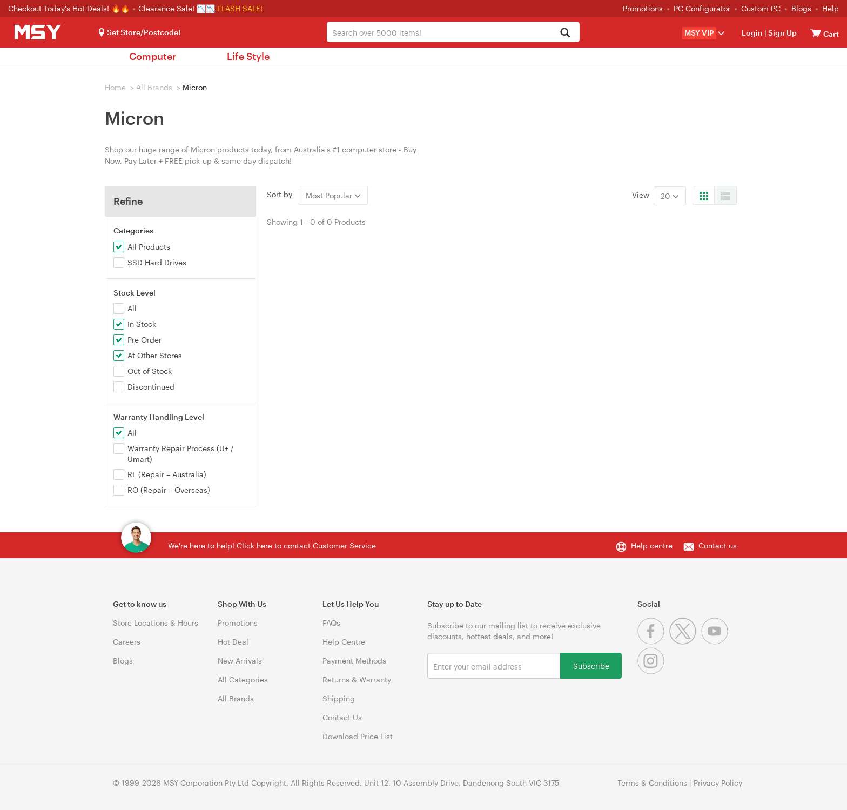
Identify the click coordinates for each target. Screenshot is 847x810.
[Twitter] (685, 641)
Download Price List (357, 736)
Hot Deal (233, 641)
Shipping (338, 698)
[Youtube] (716, 641)
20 (670, 195)
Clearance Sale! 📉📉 (176, 8)
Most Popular (333, 195)
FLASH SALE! (240, 8)
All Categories (243, 679)
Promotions (643, 8)
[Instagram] (652, 671)
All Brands (154, 87)
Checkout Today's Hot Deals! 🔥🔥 (70, 8)
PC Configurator (702, 8)
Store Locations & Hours (155, 622)
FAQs (331, 622)
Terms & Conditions (652, 782)
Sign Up (782, 32)
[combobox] (453, 32)
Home (115, 87)
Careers (126, 641)
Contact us (717, 545)
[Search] (565, 33)
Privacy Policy (718, 782)
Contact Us (342, 717)
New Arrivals (240, 660)
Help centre (652, 545)
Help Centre (343, 641)
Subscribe (591, 665)
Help (830, 8)
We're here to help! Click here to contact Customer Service (272, 545)
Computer (152, 56)
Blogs (801, 8)
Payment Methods (354, 660)
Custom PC (761, 8)
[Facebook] (653, 641)
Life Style (248, 56)
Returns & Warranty (356, 679)
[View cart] (815, 32)
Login (752, 32)
